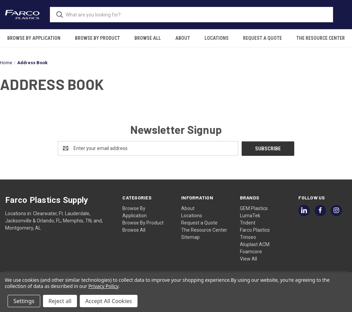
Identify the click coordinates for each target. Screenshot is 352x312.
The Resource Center (320, 38)
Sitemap (190, 237)
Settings (23, 301)
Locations (217, 38)
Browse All (147, 38)
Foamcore (251, 251)
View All (248, 258)
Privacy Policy (103, 286)
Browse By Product (97, 38)
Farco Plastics (255, 229)
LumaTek (250, 215)
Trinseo (248, 237)
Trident (247, 222)
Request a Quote (262, 38)
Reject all (60, 301)
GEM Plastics (254, 208)
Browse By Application (33, 38)
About (182, 38)
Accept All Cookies (108, 301)
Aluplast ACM (255, 244)
